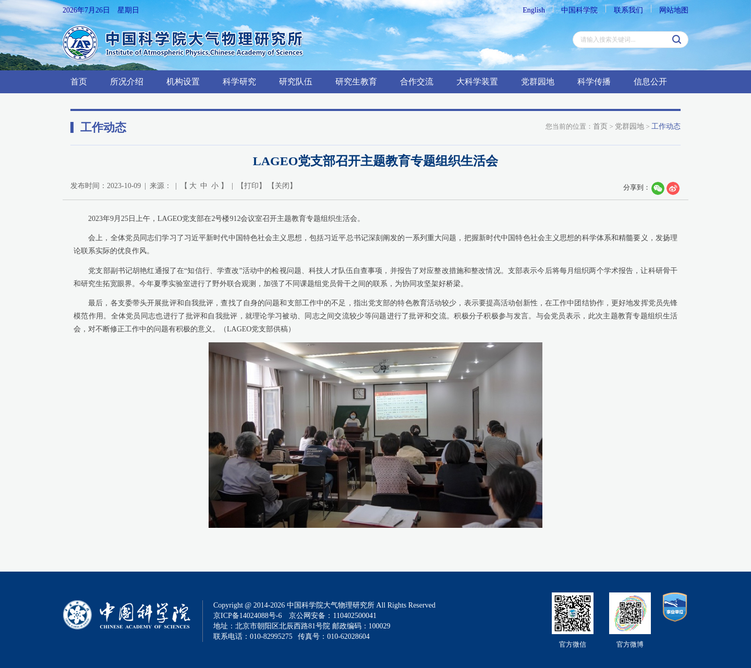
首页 (78, 81)
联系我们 (628, 10)
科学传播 (594, 81)
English (534, 10)
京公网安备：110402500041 (332, 616)
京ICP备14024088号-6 (247, 616)
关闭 (282, 186)
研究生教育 (356, 81)
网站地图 (673, 10)
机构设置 (183, 81)
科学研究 (239, 81)
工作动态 (666, 126)
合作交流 (416, 81)
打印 (251, 186)
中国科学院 (579, 10)
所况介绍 (126, 81)
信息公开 (650, 81)
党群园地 (537, 81)
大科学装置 (477, 81)
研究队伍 (295, 81)
